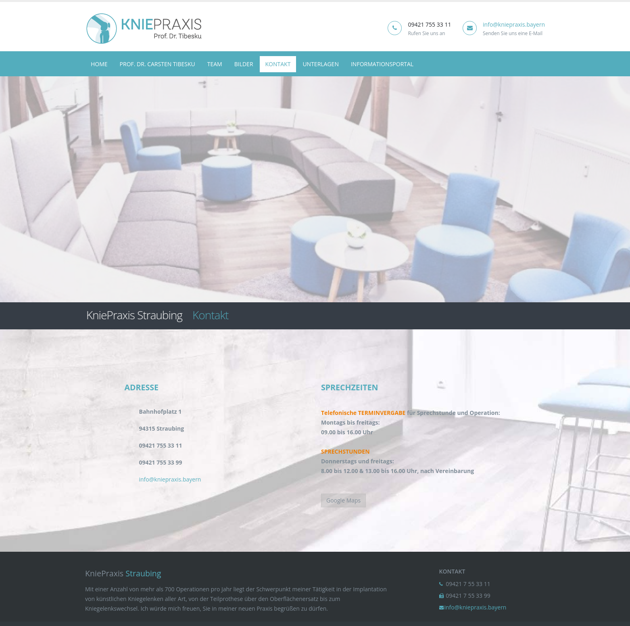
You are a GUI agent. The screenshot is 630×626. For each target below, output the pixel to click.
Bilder (243, 64)
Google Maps (343, 500)
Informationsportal (382, 64)
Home (99, 64)
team (214, 64)
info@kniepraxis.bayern (514, 24)
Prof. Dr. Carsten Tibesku (157, 64)
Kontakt (278, 64)
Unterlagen (320, 64)
